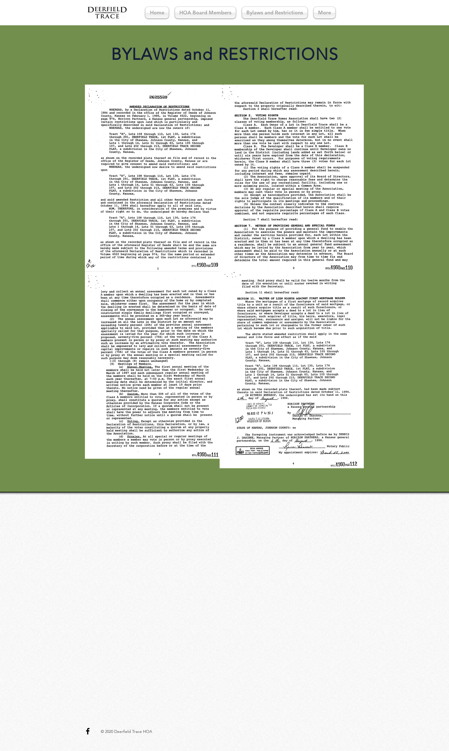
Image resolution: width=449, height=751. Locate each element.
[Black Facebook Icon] (87, 731)
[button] (275, 12)
